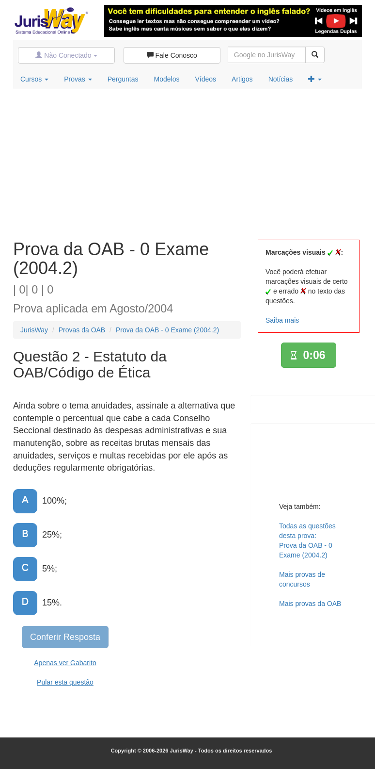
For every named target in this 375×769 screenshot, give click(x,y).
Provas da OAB (82, 330)
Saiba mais (282, 320)
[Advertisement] (187, 162)
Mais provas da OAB (310, 603)
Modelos (167, 79)
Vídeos (205, 79)
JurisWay (34, 330)
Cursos (34, 79)
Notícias (280, 79)
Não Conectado (66, 55)
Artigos (242, 79)
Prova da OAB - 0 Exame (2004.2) (167, 330)
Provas (78, 79)
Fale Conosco (172, 55)
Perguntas (123, 79)
